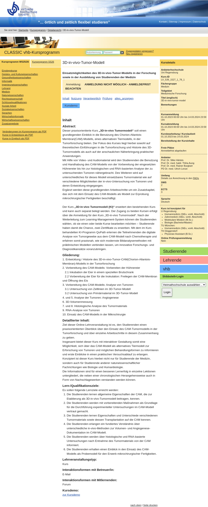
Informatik (7, 81)
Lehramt (6, 88)
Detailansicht (54, 30)
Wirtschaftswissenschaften (16, 120)
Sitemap (173, 21)
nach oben (135, 505)
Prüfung (107, 98)
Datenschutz (199, 21)
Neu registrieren (134, 54)
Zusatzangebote (10, 123)
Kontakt (163, 21)
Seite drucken (150, 505)
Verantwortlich (92, 98)
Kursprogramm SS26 (43, 62)
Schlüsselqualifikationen (14, 102)
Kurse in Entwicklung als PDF (17, 135)
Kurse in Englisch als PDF (15, 138)
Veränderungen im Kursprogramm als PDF (24, 131)
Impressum (185, 21)
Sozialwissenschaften (13, 109)
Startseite (23, 30)
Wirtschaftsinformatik (13, 116)
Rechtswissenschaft (12, 98)
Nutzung (76, 98)
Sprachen (7, 113)
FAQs (196, 178)
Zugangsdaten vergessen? (140, 51)
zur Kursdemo (71, 494)
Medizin (6, 91)
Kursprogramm (38, 30)
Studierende (174, 251)
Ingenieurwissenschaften (15, 84)
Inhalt (65, 98)
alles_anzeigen (124, 98)
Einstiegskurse (9, 70)
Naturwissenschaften (13, 95)
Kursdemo (71, 105)
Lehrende (172, 260)
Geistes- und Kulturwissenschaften (20, 74)
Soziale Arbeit (9, 106)
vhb (166, 268)
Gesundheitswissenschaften (16, 77)
